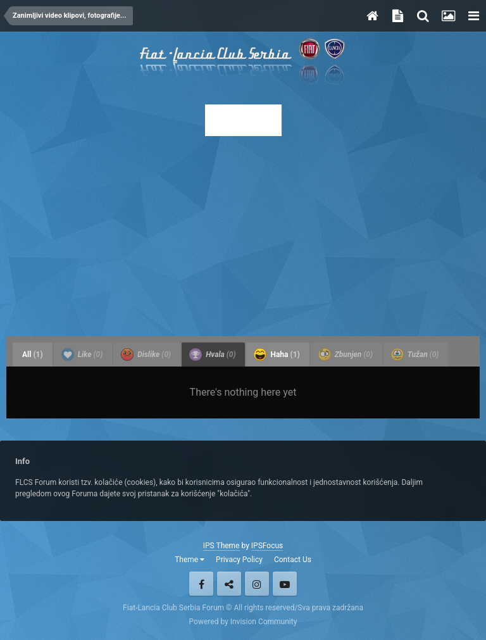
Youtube (285, 584)
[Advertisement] (243, 232)
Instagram (257, 584)
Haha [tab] (276, 354)
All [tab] (32, 354)
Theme (189, 559)
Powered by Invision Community (243, 621)
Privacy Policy (239, 559)
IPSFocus (267, 545)
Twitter (229, 584)
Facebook (201, 584)
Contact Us (292, 559)
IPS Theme (221, 545)
